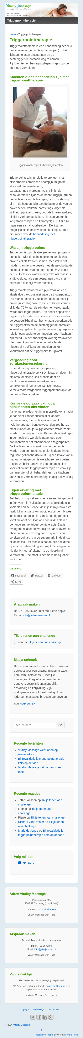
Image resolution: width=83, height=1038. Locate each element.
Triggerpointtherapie (55, 986)
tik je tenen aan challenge (45, 642)
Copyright (24, 1009)
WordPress (72, 1034)
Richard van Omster (31, 822)
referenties (28, 704)
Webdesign (39, 1009)
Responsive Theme (43, 1034)
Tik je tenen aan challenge (47, 817)
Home (13, 34)
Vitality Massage (21, 1024)
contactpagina (49, 909)
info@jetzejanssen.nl (36, 615)
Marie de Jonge (28, 830)
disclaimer (54, 1009)
